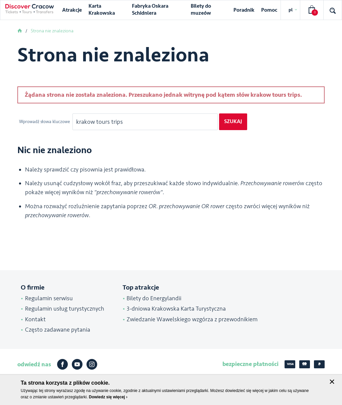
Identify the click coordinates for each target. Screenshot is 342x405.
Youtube (77, 364)
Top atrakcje (141, 288)
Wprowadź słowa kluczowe (45, 121)
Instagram (92, 364)
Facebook (62, 364)
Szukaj (233, 121)
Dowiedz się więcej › (108, 397)
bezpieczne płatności (250, 364)
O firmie (32, 288)
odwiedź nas (34, 364)
